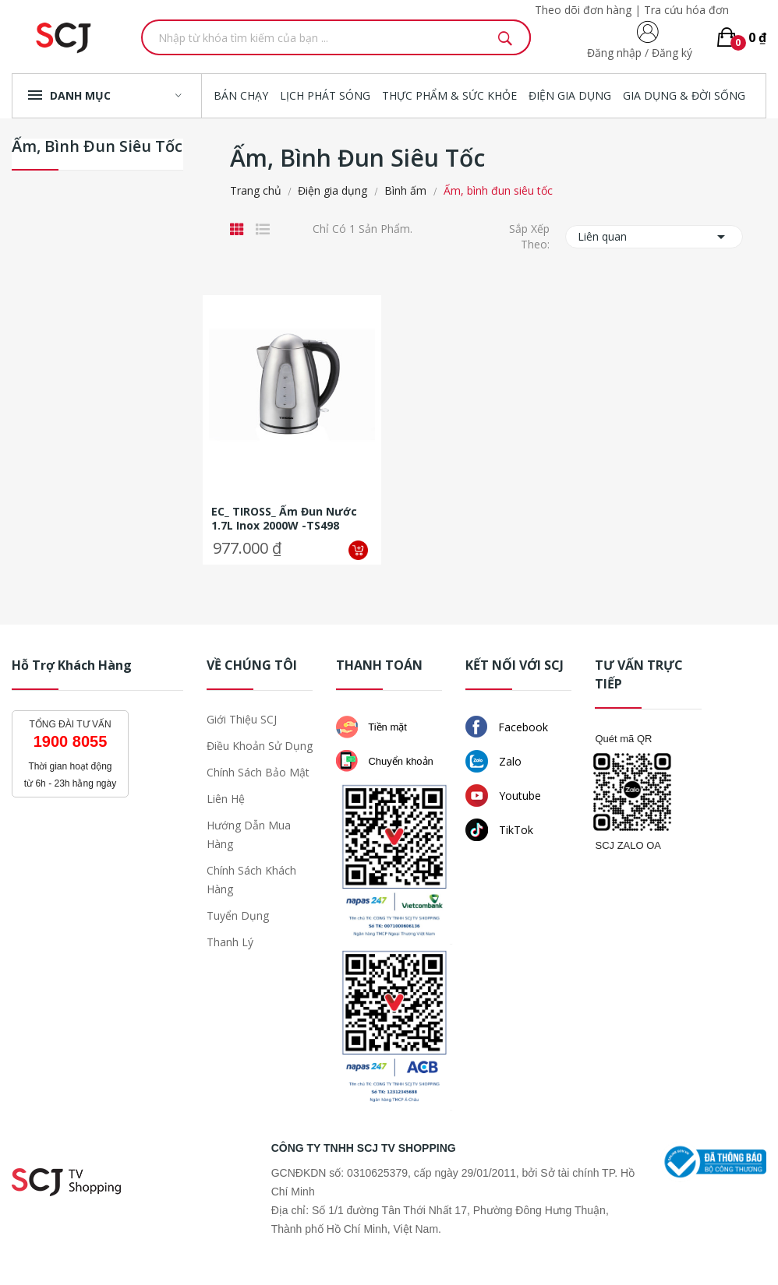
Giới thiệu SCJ (242, 719)
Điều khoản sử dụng (260, 745)
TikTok (499, 830)
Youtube (503, 795)
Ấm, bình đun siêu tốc (97, 148)
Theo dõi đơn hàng (583, 9)
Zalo (493, 761)
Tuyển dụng (238, 915)
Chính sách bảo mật (258, 772)
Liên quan (654, 236)
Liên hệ (226, 798)
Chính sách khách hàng (251, 879)
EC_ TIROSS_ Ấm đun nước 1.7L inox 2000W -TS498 (284, 519)
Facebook (506, 727)
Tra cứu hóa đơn (686, 9)
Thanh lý (230, 942)
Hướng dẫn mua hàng (249, 834)
